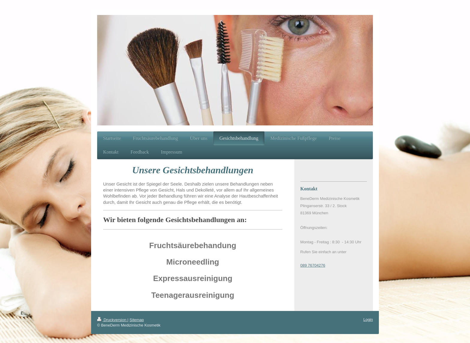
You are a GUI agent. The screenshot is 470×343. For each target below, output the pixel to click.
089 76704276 (312, 265)
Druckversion (112, 320)
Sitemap (136, 320)
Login (368, 319)
